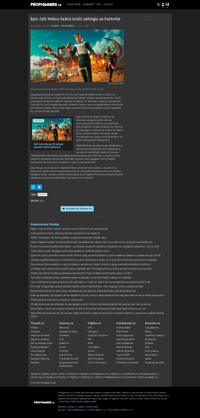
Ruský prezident (40, 347)
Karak (148, 358)
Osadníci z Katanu (155, 335)
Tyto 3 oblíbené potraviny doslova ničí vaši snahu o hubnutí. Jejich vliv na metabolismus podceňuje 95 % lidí (90, 282)
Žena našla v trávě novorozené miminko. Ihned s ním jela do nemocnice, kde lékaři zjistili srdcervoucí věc (88, 308)
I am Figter (94, 347)
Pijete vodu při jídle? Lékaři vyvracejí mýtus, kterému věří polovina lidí (69, 229)
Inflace (34, 327)
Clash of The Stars (98, 335)
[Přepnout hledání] (158, 4)
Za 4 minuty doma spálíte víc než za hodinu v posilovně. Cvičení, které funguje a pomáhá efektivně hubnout (91, 264)
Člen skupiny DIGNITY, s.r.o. (121, 410)
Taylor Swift (123, 355)
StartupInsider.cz (148, 377)
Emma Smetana (125, 358)
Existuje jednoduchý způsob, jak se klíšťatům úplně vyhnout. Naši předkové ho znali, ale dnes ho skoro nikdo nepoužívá (97, 295)
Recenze (64, 327)
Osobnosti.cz (126, 323)
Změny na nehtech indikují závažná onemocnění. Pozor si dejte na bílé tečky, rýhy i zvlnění (81, 273)
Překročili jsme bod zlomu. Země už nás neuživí (57, 299)
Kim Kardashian (124, 343)
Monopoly (150, 339)
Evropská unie (38, 355)
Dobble (149, 343)
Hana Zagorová (124, 335)
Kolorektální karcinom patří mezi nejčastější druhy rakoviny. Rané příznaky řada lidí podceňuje (83, 291)
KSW (90, 343)
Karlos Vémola (95, 355)
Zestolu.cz (152, 323)
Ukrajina (35, 331)
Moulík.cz (62, 377)
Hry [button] (99, 4)
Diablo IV (64, 343)
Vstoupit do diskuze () (77, 208)
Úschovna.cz (37, 377)
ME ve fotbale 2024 (41, 343)
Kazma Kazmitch (125, 339)
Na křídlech (151, 355)
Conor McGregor (97, 362)
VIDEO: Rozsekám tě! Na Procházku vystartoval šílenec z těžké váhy (68, 237)
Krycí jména (151, 351)
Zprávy (45, 374)
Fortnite (69, 94)
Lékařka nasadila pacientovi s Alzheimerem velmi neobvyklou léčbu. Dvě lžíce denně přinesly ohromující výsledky (94, 260)
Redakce (71, 407)
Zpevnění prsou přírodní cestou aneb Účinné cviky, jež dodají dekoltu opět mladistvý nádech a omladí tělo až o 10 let (96, 255)
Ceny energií (38, 351)
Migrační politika (40, 339)
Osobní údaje (92, 407)
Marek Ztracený (125, 351)
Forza (62, 347)
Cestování (72, 374)
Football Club (48, 383)
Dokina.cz (86, 377)
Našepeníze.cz (114, 377)
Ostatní (55, 26)
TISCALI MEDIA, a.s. (97, 410)
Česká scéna (74, 4)
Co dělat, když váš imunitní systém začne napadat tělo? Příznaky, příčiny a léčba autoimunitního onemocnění (91, 268)
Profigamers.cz (100, 374)
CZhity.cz (99, 377)
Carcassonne (152, 327)
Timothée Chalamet (127, 362)
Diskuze (108, 4)
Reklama (62, 407)
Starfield (64, 335)
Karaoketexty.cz (148, 374)
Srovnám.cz (130, 377)
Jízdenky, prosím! (154, 362)
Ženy (62, 374)
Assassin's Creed (68, 331)
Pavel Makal (68, 26)
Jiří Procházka (95, 358)
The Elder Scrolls (68, 358)
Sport (54, 374)
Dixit (147, 347)
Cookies (80, 407)
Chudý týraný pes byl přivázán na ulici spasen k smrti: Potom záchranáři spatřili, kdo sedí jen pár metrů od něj (91, 304)
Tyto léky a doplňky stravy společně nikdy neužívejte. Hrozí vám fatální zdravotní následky (81, 277)
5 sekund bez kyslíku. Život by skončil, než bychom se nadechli (65, 233)
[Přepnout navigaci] (163, 4)
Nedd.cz (50, 377)
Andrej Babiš (123, 327)
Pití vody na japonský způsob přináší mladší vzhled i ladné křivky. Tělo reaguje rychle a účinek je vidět (87, 286)
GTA (61, 339)
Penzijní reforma (40, 358)
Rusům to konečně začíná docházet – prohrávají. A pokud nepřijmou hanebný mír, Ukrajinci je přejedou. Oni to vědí (95, 246)
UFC (90, 327)
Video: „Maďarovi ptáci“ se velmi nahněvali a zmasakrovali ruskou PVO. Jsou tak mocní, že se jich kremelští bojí (91, 242)
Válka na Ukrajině (40, 335)
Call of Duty (65, 355)
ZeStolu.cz (116, 374)
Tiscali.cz (37, 323)
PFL (90, 339)
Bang (148, 331)
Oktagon (93, 331)
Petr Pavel (122, 331)
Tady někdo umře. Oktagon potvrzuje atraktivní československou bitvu (70, 251)
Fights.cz (94, 323)
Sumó (91, 351)
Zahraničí (88, 4)
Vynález (35, 362)
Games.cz (66, 323)
